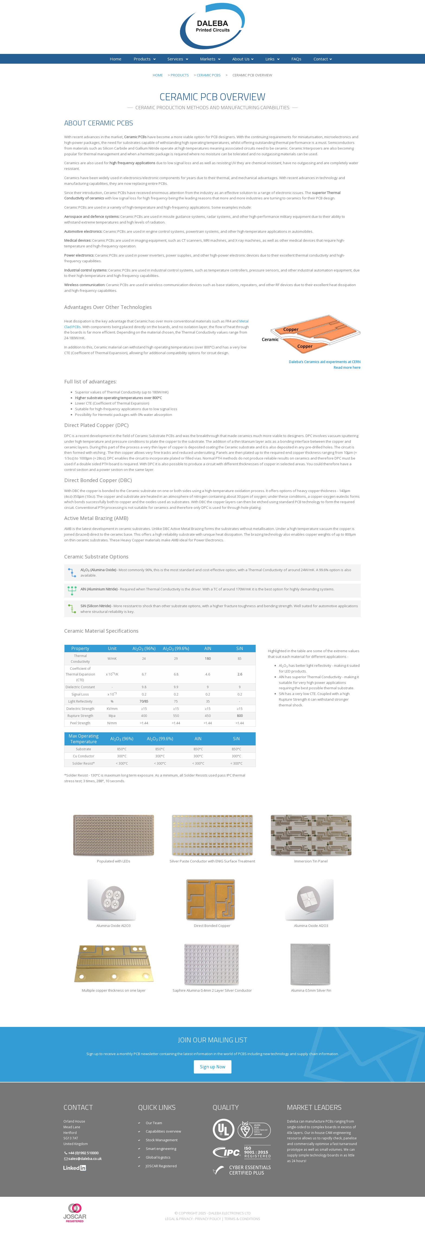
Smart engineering (161, 1148)
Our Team (154, 1122)
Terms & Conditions (242, 1218)
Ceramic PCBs (209, 75)
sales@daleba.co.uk (85, 1158)
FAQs (296, 59)
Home (115, 59)
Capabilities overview (163, 1131)
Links (272, 59)
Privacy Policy (208, 1218)
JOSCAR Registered (161, 1165)
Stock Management (162, 1139)
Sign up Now (212, 1067)
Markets (210, 59)
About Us (242, 59)
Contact (323, 59)
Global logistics (158, 1157)
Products (145, 59)
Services (178, 59)
